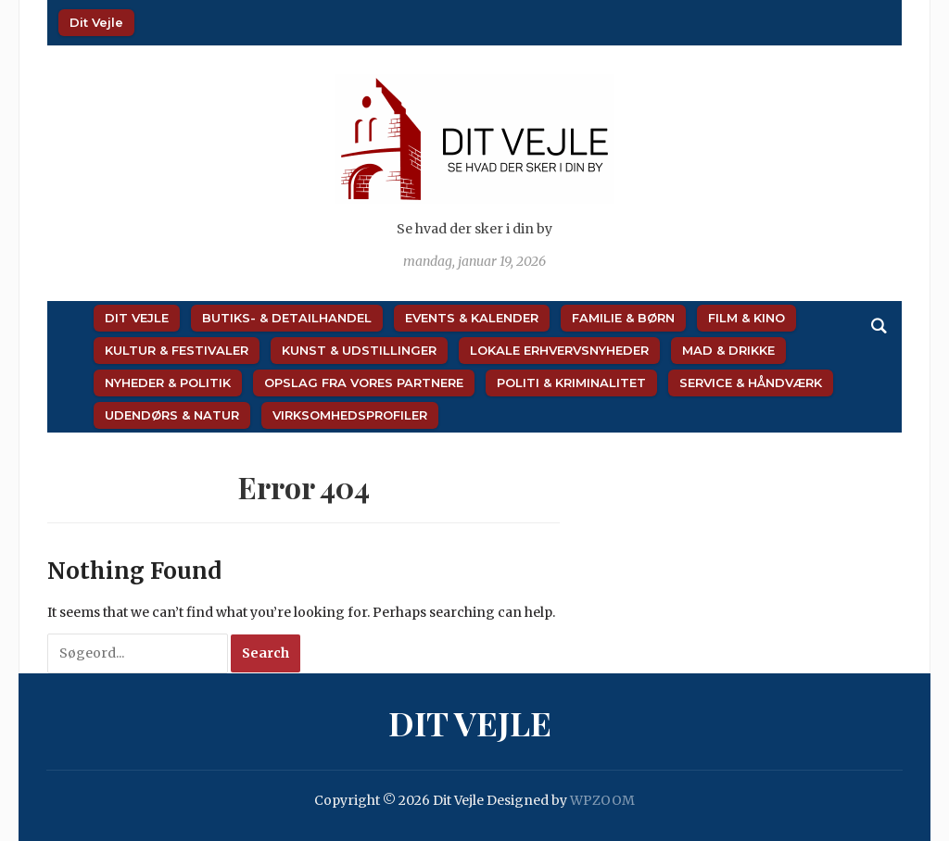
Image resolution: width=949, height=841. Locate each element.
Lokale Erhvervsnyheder (559, 350)
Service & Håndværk (750, 382)
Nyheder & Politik (168, 382)
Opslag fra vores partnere (363, 382)
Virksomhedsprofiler (349, 415)
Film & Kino (746, 317)
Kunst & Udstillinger (359, 350)
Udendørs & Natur (172, 415)
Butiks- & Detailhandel (287, 317)
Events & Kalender (471, 317)
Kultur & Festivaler (176, 350)
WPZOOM (602, 800)
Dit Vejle (96, 22)
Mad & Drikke (728, 350)
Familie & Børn (623, 317)
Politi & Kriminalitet (571, 382)
